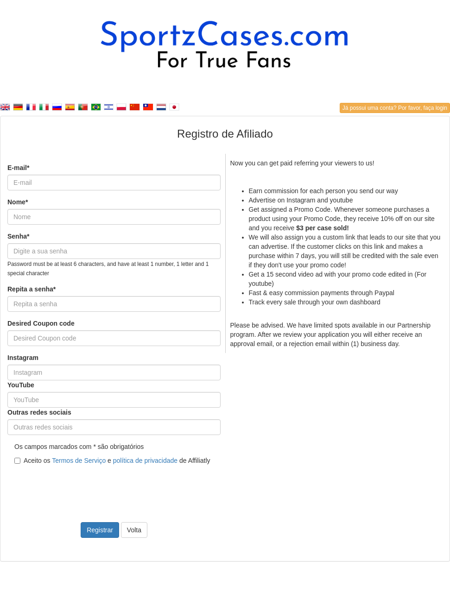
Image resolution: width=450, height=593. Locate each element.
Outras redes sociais (39, 412)
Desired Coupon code (41, 323)
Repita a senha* (31, 289)
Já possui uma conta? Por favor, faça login (394, 108)
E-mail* (18, 167)
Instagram (22, 357)
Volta (134, 530)
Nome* (17, 202)
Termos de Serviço (79, 460)
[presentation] (77, 488)
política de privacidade (145, 460)
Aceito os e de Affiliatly (112, 460)
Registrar (100, 530)
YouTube (20, 385)
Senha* (18, 236)
